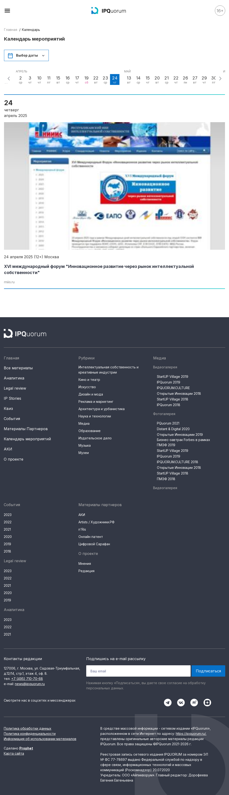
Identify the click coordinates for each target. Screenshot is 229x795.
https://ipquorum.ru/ (191, 734)
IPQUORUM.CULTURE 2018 (177, 462)
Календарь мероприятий (27, 439)
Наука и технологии (94, 416)
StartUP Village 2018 (172, 399)
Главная (10, 30)
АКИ (8, 449)
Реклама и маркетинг (95, 402)
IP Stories (12, 398)
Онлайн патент (90, 537)
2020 (8, 537)
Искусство (87, 387)
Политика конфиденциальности (30, 734)
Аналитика (14, 378)
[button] (8, 78)
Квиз (8, 408)
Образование (89, 431)
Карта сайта (14, 753)
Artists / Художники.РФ (96, 522)
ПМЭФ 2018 (166, 479)
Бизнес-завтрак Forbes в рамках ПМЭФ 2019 (183, 442)
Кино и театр (89, 380)
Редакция (86, 571)
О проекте (13, 459)
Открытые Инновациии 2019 (180, 435)
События (12, 418)
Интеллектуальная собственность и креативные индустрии (108, 369)
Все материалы (18, 368)
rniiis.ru (9, 282)
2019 (7, 544)
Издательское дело (95, 438)
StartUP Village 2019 (172, 377)
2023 (8, 515)
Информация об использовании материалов (40, 739)
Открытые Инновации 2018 (179, 393)
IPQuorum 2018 (168, 405)
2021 (7, 529)
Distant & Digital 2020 (173, 429)
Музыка (84, 445)
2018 (7, 551)
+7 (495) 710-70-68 (27, 679)
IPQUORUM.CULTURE (173, 388)
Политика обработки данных (27, 728)
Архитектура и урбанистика (101, 409)
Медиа (84, 423)
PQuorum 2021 (168, 423)
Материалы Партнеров (26, 428)
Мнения (84, 564)
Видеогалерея (165, 367)
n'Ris (82, 529)
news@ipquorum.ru (30, 684)
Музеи (83, 453)
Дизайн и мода (90, 394)
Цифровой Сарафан (94, 544)
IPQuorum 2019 (168, 382)
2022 (8, 522)
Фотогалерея (164, 414)
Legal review (15, 388)
